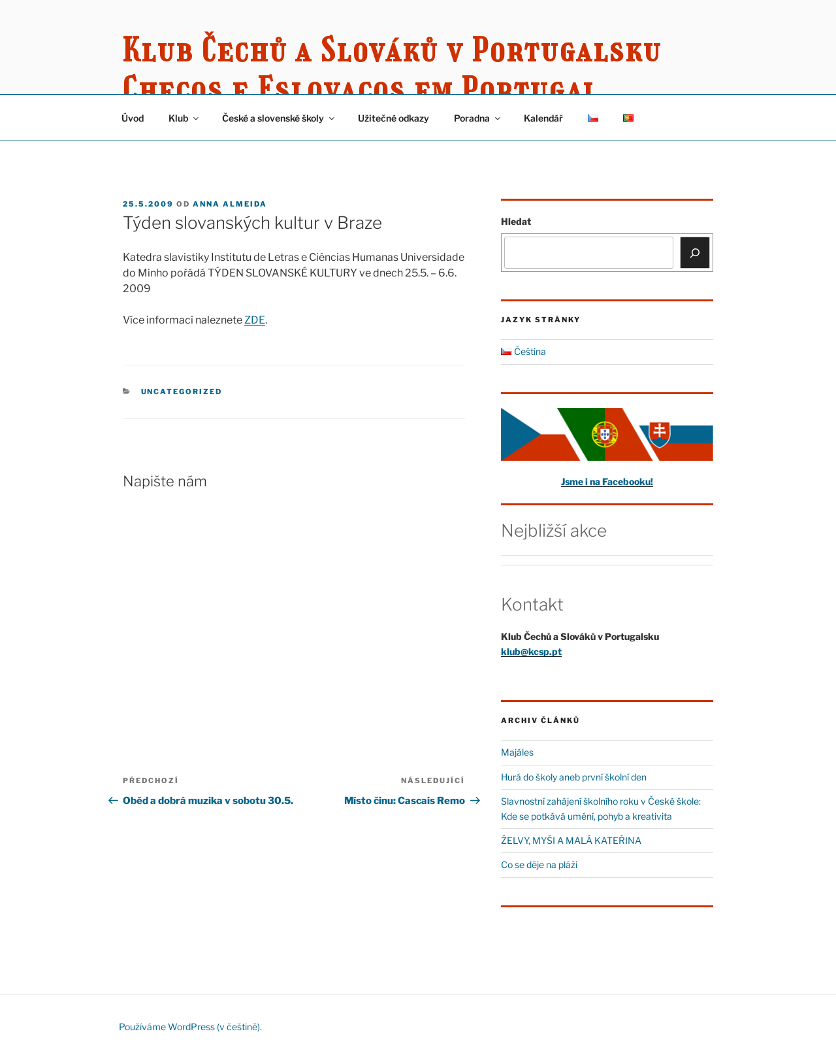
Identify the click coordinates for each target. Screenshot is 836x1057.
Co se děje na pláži (539, 864)
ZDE (254, 320)
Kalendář (543, 118)
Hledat (516, 221)
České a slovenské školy (279, 118)
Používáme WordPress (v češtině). (190, 1026)
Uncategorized (182, 391)
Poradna (478, 118)
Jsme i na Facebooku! (607, 481)
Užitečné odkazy (393, 118)
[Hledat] (695, 252)
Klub (185, 118)
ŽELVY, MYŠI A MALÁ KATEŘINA (571, 840)
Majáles (517, 752)
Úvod (132, 118)
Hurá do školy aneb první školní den (574, 776)
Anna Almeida (230, 204)
